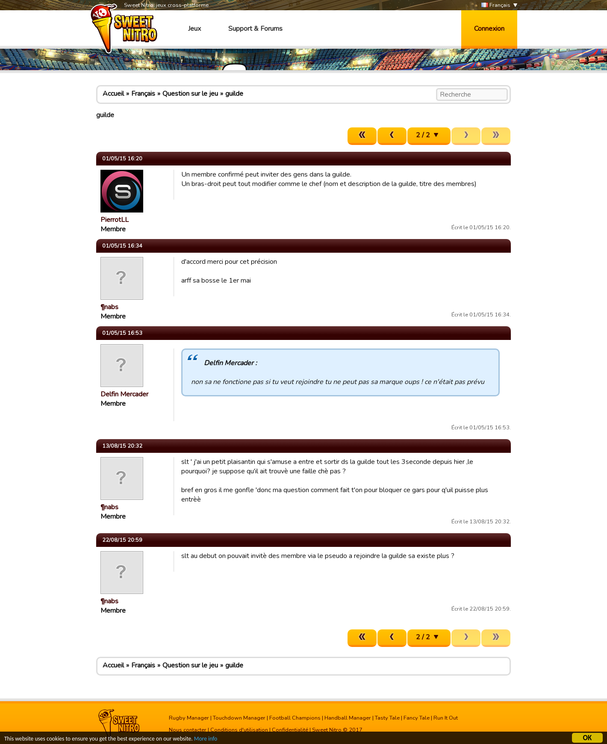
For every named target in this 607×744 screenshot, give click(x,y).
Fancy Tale (417, 718)
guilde (234, 93)
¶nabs (109, 307)
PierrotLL (114, 219)
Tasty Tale (387, 718)
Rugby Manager (189, 718)
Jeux (194, 28)
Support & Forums (255, 28)
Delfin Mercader (124, 394)
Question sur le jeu (190, 93)
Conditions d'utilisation (239, 730)
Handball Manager (347, 718)
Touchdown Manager (239, 718)
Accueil (113, 93)
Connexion (489, 28)
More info (205, 740)
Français (495, 5)
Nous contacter (187, 730)
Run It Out (445, 718)
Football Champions (295, 718)
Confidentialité (290, 730)
